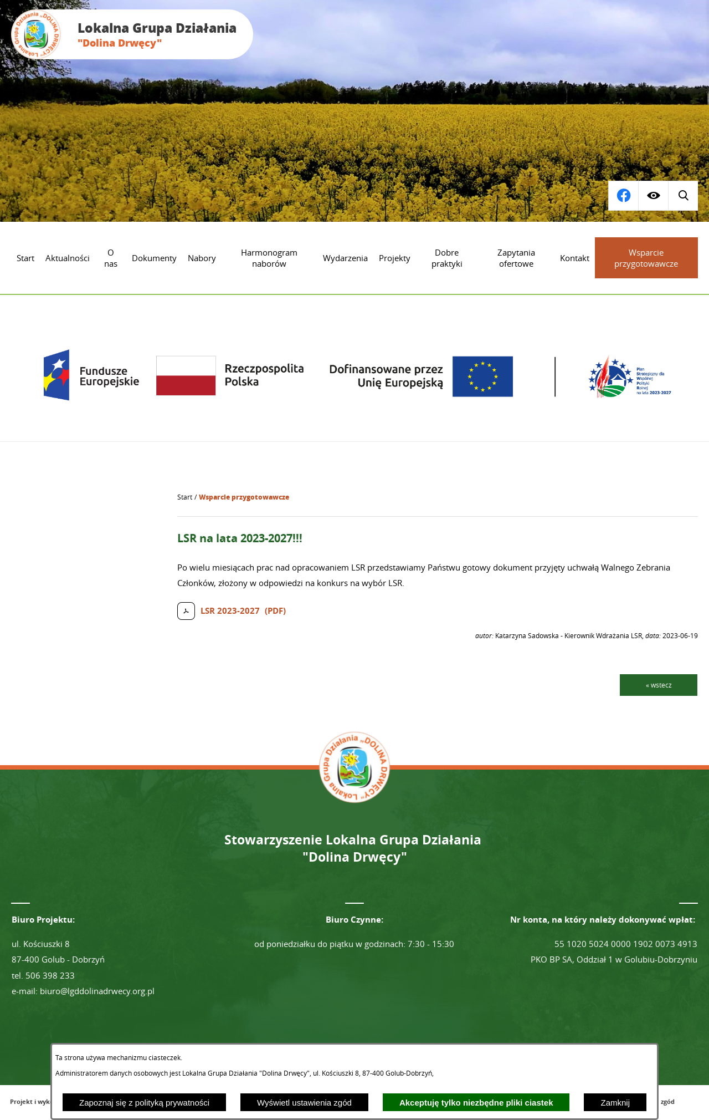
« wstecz (659, 684)
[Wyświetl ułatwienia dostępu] (653, 196)
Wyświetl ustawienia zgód (304, 1102)
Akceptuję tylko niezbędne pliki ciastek (476, 1102)
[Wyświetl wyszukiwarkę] (623, 196)
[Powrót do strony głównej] (184, 497)
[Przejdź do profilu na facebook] (683, 196)
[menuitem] (25, 258)
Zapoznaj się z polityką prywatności (144, 1102)
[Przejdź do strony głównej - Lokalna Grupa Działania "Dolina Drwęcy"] (132, 34)
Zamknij (615, 1102)
